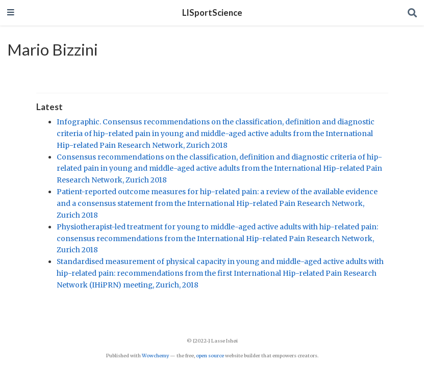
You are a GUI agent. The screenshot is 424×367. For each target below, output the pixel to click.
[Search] (412, 13)
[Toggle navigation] (10, 13)
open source (210, 356)
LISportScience (212, 13)
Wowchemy (155, 356)
